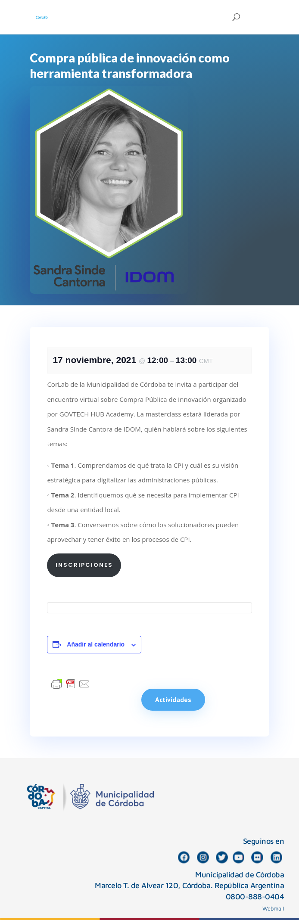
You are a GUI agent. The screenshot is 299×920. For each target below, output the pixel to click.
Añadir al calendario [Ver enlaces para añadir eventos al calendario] (96, 644)
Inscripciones (84, 565)
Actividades (173, 699)
